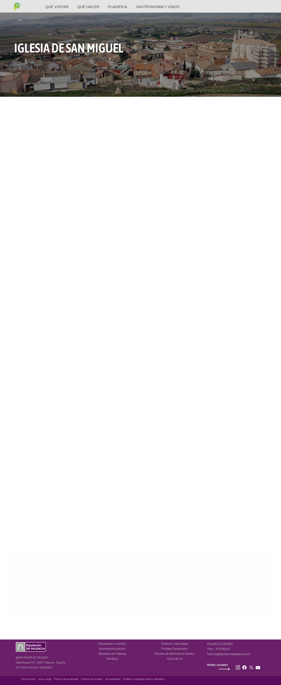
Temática (54, 18)
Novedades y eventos (112, 643)
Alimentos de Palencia (112, 653)
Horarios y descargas (174, 643)
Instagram (238, 667)
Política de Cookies (92, 679)
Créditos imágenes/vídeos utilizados (144, 679)
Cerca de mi (85, 18)
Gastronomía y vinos (158, 7)
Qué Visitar (56, 7)
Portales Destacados (174, 648)
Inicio (19, 20)
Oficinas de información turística (174, 653)
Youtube (257, 667)
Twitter (251, 667)
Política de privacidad (66, 679)
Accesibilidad (112, 679)
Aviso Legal (44, 679)
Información (29, 679)
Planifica (117, 7)
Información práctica (112, 648)
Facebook (245, 667)
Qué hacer (88, 7)
